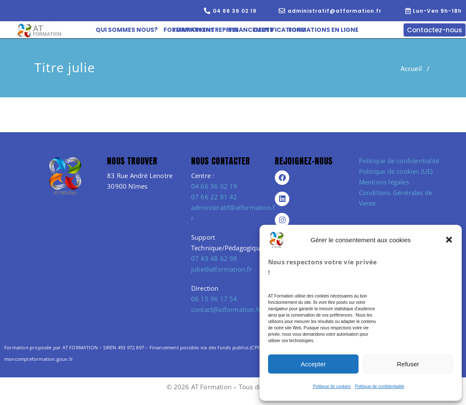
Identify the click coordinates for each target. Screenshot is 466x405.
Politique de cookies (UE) (396, 171)
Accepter (313, 364)
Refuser (408, 364)
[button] (449, 239)
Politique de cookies (331, 386)
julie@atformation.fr (221, 269)
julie (81, 67)
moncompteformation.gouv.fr (38, 359)
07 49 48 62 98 (214, 258)
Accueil (411, 68)
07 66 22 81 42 (214, 197)
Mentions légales (384, 182)
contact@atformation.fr (226, 309)
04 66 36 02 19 (214, 186)
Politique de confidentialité (379, 386)
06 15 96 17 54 (214, 299)
